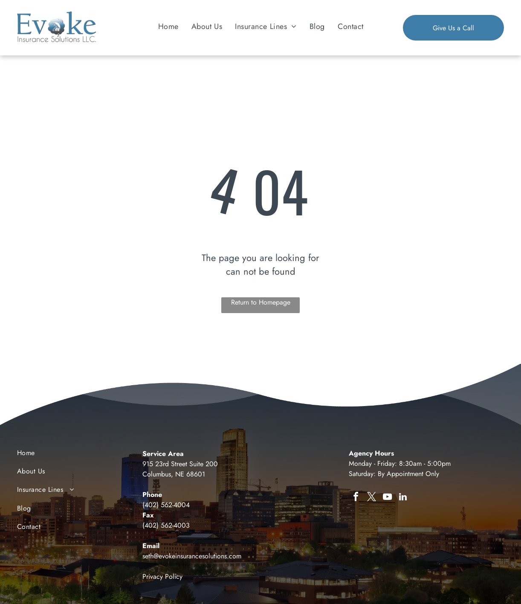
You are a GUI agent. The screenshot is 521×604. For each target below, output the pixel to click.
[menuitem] (168, 26)
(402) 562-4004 (166, 505)
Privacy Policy (162, 576)
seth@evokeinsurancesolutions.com (191, 556)
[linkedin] (403, 498)
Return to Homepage (260, 302)
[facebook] (355, 498)
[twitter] (371, 498)
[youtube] (387, 498)
